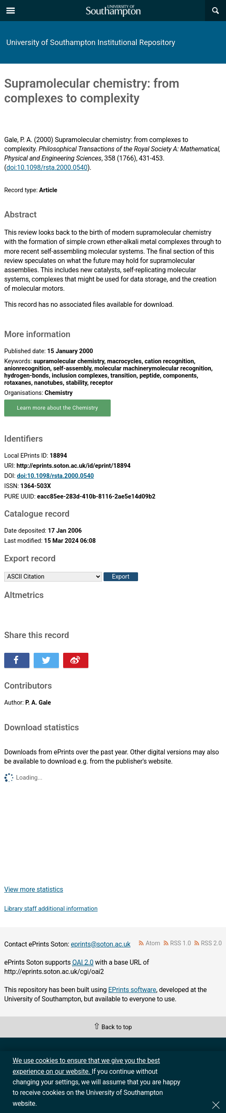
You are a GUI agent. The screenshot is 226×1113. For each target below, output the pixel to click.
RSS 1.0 (180, 943)
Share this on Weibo (75, 660)
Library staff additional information (51, 908)
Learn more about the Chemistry (57, 408)
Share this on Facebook (16, 660)
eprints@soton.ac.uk (100, 944)
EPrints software (132, 990)
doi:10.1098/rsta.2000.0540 (46, 168)
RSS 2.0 (211, 943)
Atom (153, 943)
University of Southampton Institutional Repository (90, 42)
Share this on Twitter (46, 660)
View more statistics (33, 889)
